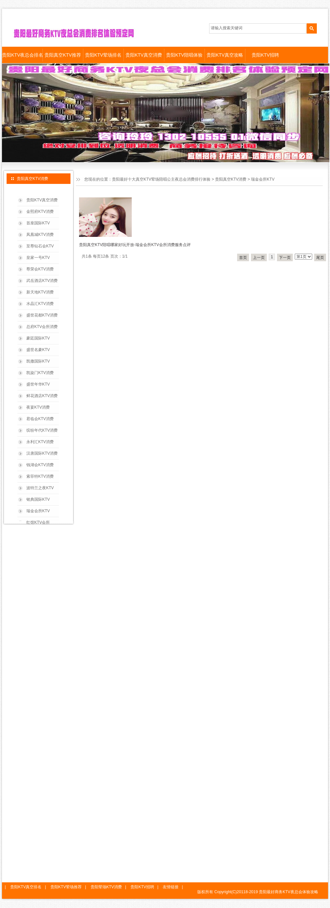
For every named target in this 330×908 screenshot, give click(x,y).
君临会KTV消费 (40, 418)
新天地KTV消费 (40, 292)
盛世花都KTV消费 (42, 315)
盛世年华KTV (38, 384)
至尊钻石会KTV (40, 246)
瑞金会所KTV (262, 179)
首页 (243, 257)
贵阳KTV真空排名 (25, 887)
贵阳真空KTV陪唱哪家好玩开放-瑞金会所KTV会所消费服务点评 (135, 244)
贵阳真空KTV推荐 (62, 55)
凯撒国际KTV (38, 361)
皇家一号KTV (38, 257)
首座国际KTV (38, 223)
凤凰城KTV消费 (40, 234)
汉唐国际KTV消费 (42, 453)
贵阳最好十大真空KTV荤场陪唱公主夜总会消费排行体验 (161, 179)
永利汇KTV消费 (40, 442)
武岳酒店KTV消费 (42, 280)
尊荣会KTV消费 (40, 269)
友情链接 (171, 887)
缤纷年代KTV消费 (42, 430)
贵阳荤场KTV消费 (106, 887)
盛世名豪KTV (38, 349)
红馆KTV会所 (38, 522)
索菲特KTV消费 (40, 476)
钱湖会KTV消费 (40, 465)
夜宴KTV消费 (38, 407)
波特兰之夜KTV (40, 488)
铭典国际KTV (38, 499)
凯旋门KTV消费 (40, 372)
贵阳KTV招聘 (265, 55)
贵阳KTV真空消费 (143, 55)
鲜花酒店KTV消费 (42, 395)
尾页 (320, 257)
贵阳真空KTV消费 (230, 179)
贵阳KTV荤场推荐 (66, 887)
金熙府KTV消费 (40, 211)
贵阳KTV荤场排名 (103, 55)
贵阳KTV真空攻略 (224, 55)
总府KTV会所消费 (42, 326)
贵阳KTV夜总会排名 (22, 55)
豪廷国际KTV (38, 338)
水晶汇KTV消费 (40, 303)
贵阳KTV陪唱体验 (184, 55)
